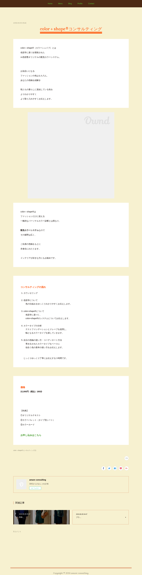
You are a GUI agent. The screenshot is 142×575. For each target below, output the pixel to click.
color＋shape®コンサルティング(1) (24, 450)
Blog (70, 4)
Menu (60, 4)
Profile (79, 4)
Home (50, 4)
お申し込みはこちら (30, 435)
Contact (91, 4)
